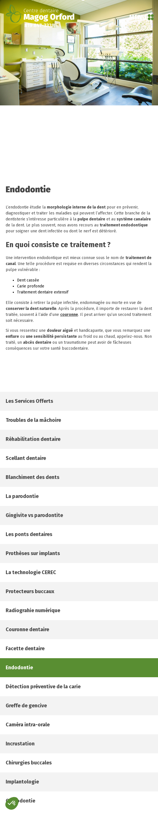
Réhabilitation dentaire (33, 439)
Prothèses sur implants (33, 553)
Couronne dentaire (27, 629)
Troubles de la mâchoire (33, 420)
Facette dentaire (25, 648)
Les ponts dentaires (29, 534)
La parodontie (22, 496)
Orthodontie (20, 800)
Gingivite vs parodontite (34, 515)
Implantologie (22, 781)
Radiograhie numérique (33, 610)
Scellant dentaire (26, 458)
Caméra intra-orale (28, 724)
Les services (29, 401)
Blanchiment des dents (32, 477)
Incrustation (20, 743)
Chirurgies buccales (29, 762)
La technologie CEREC (31, 572)
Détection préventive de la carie (43, 686)
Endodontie (19, 667)
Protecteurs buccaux (30, 591)
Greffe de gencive (26, 705)
